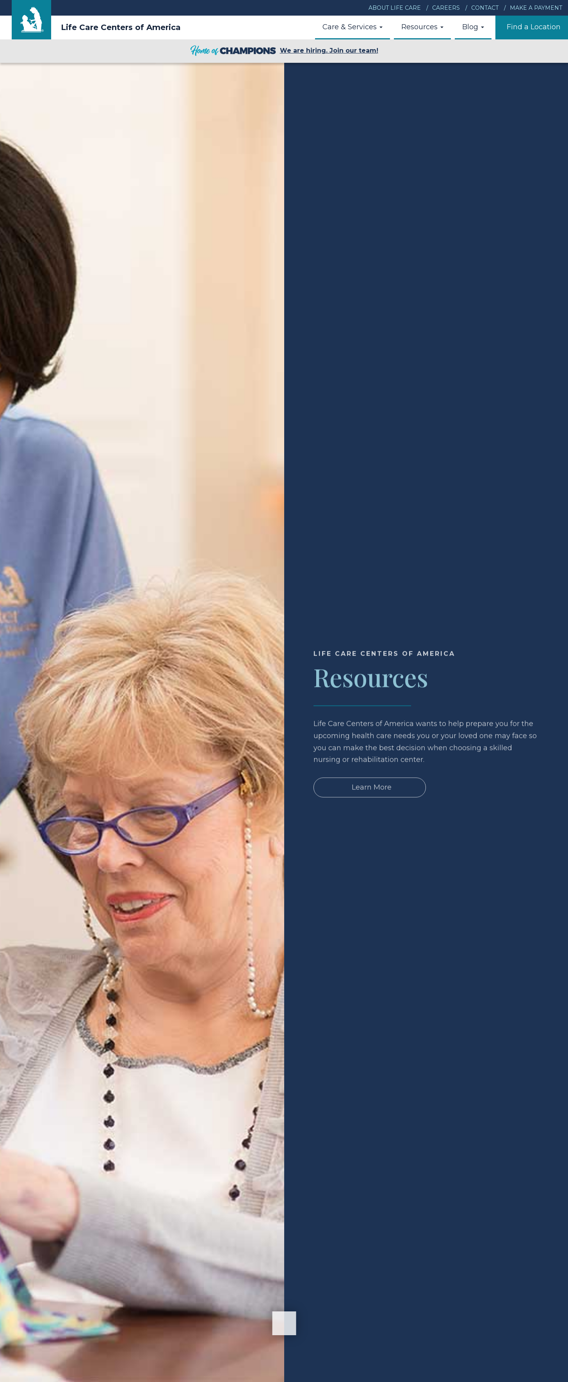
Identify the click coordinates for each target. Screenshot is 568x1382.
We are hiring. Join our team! (284, 51)
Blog (473, 27)
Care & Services (352, 27)
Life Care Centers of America (121, 27)
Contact (485, 7)
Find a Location (534, 27)
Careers (446, 7)
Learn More (372, 798)
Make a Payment (536, 7)
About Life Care (395, 7)
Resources (422, 27)
